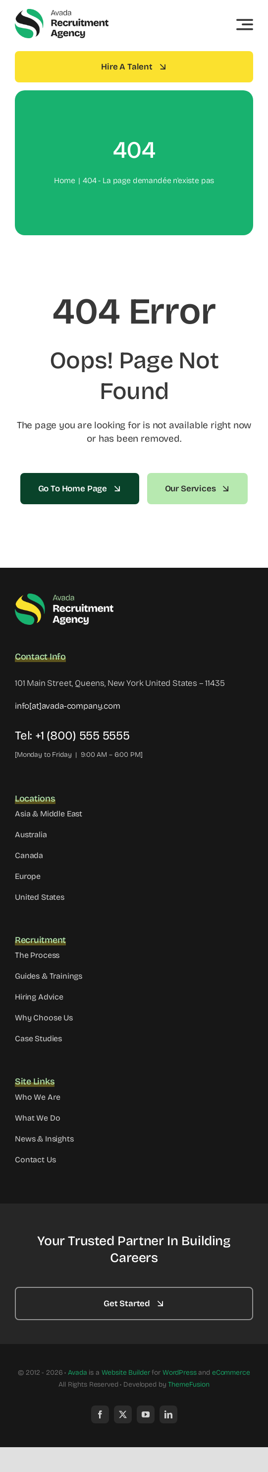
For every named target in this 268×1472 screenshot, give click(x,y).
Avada (77, 1372)
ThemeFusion (188, 1384)
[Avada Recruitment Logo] (62, 12)
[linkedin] (168, 1414)
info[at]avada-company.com (67, 706)
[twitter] (123, 1414)
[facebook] (100, 1414)
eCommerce (231, 1372)
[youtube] (146, 1414)
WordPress (179, 1372)
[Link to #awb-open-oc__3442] (244, 24)
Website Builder (126, 1372)
